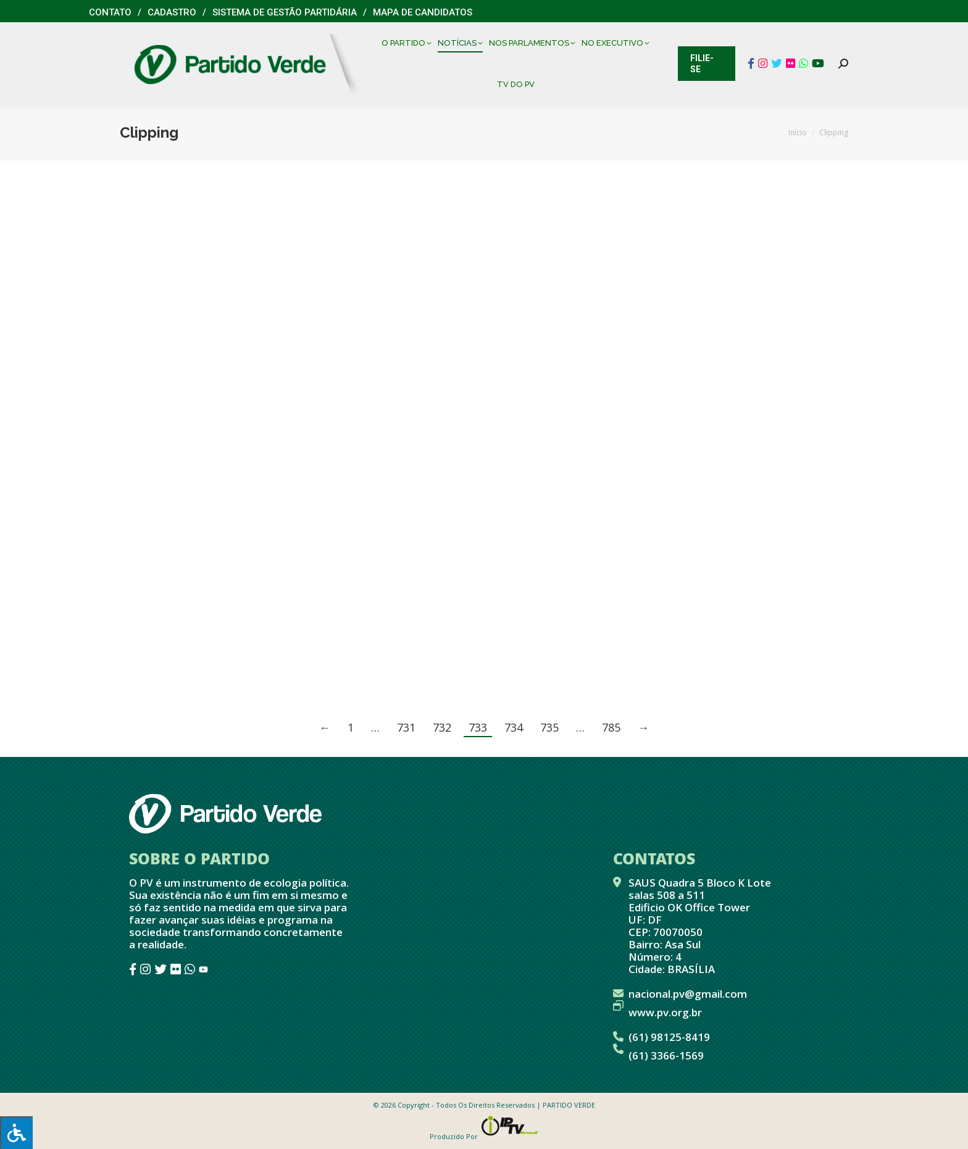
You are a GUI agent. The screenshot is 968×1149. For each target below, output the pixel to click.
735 (549, 727)
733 (478, 727)
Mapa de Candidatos (422, 12)
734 (513, 727)
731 (406, 727)
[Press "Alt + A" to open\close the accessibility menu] (16, 1132)
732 (442, 727)
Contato (110, 12)
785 (611, 727)
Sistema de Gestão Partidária (284, 12)
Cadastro (172, 12)
